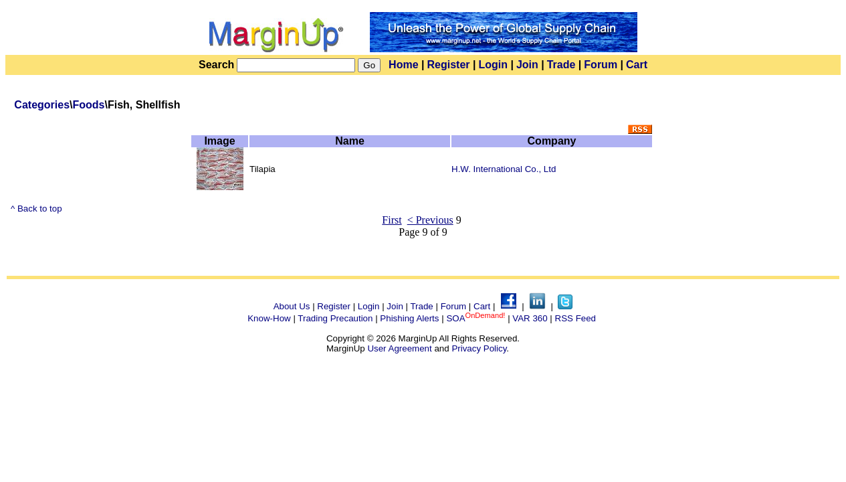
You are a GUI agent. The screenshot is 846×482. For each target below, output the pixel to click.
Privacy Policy (478, 348)
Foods (89, 104)
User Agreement (399, 348)
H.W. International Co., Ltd (503, 169)
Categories (42, 104)
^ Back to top (36, 209)
